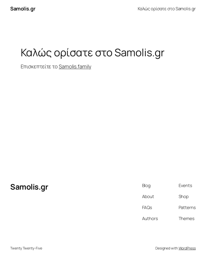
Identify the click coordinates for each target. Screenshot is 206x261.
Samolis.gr (22, 8)
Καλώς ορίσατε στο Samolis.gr (167, 9)
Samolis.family (75, 66)
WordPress (187, 248)
